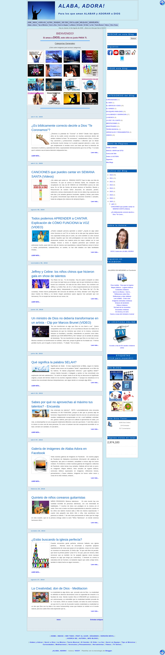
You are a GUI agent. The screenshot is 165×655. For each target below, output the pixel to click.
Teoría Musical (99, 25)
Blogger (109, 651)
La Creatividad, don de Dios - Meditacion (59, 588)
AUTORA (49, 22)
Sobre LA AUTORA (112, 156)
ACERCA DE (42, 22)
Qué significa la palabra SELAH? (54, 362)
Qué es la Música (118, 292)
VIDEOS (109, 135)
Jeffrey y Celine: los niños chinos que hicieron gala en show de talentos (63, 274)
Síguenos (109, 159)
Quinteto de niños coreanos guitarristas (58, 497)
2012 (111, 181)
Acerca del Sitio (111, 153)
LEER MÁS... (36, 156)
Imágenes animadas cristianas (122, 301)
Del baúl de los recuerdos (122, 307)
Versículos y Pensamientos (79, 644)
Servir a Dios (53, 25)
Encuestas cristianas (122, 309)
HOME (29, 22)
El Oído (86, 25)
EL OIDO (109, 102)
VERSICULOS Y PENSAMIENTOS (117, 132)
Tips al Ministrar (43, 25)
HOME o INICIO (111, 147)
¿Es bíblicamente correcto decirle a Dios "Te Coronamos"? (62, 128)
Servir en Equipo (63, 25)
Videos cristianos (122, 305)
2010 (111, 175)
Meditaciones (61, 644)
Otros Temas (114, 25)
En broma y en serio (122, 312)
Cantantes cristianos (122, 289)
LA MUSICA (110, 117)
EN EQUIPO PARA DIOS (114, 111)
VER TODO (65, 22)
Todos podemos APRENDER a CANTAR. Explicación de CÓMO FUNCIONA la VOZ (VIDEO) (60, 223)
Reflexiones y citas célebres (122, 296)
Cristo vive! (126, 298)
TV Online (117, 644)
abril (113, 204)
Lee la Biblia (118, 298)
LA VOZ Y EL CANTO (113, 120)
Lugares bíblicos (127, 287)
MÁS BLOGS (84, 22)
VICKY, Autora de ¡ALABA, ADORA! (122, 251)
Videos (107, 25)
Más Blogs (109, 162)
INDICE (35, 22)
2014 (111, 188)
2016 (111, 195)
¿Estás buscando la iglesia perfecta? (57, 539)
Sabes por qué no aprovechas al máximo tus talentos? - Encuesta (62, 404)
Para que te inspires (126, 285)
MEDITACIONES (111, 123)
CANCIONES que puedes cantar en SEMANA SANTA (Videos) (63, 174)
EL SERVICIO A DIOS (113, 105)
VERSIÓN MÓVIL (94, 22)
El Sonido (80, 25)
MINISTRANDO (111, 126)
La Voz (92, 25)
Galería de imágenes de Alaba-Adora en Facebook (59, 451)
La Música (72, 25)
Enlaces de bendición (122, 303)
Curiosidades (48, 644)
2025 (111, 201)
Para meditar (115, 285)
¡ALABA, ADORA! (59, 651)
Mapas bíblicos (116, 287)
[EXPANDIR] (111, 355)
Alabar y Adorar (32, 25)
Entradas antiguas (96, 619)
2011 (111, 178)
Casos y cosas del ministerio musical (122, 314)
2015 (111, 191)
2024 (111, 198)
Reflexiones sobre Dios (122, 294)
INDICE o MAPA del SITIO (114, 150)
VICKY (77, 651)
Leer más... (95, 152)
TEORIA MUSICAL (112, 129)
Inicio (59, 619)
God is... (128, 292)
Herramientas (98, 644)
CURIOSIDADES (111, 100)
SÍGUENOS (57, 22)
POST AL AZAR (74, 22)
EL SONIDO (110, 108)
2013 (111, 185)
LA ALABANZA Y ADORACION (116, 114)
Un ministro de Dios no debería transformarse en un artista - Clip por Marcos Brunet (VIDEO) (65, 320)
